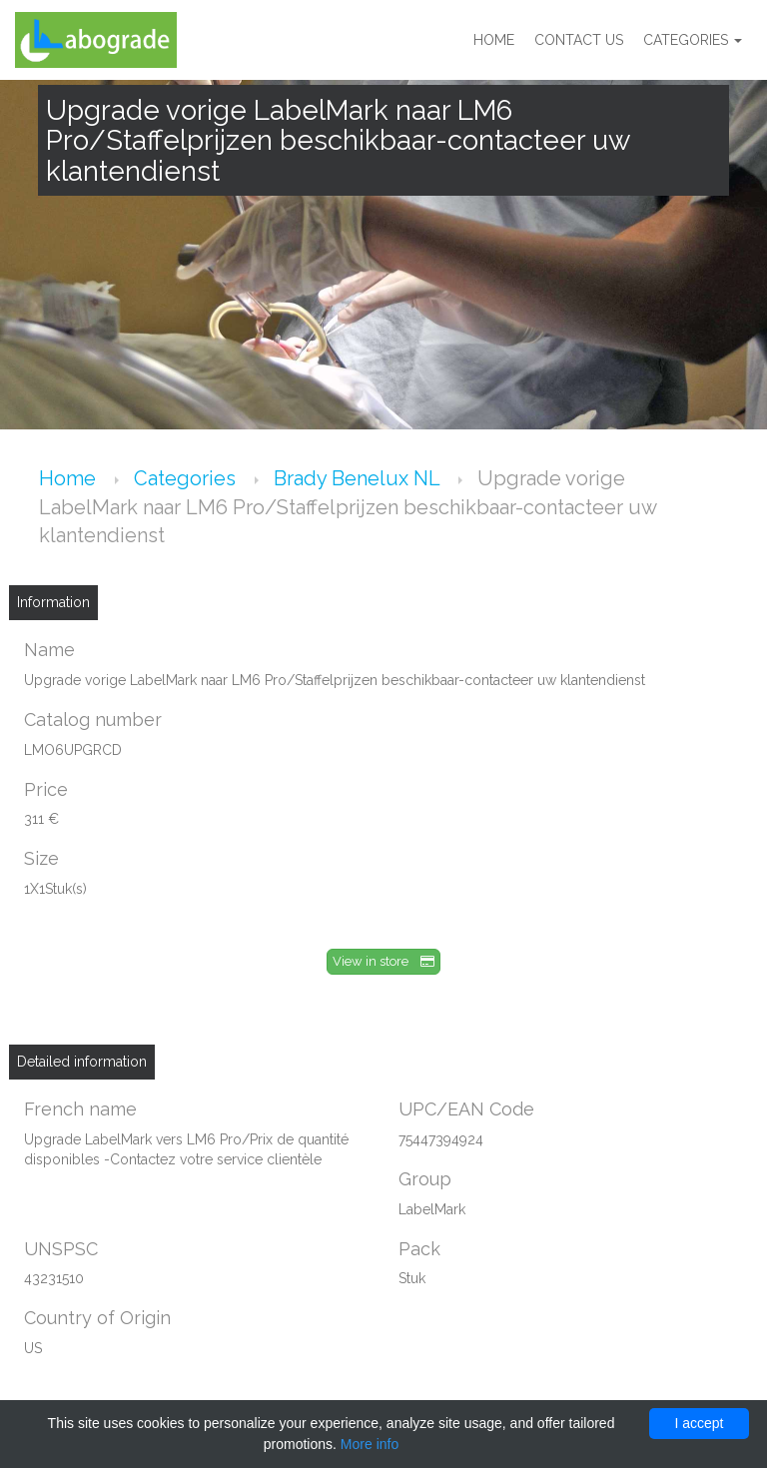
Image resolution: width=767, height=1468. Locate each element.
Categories (692, 40)
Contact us (578, 40)
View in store (383, 961)
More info (369, 1444)
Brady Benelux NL (359, 478)
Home (493, 40)
